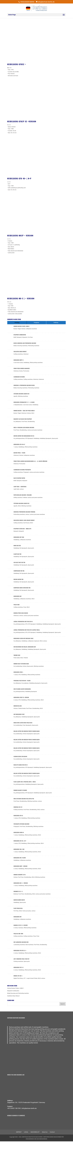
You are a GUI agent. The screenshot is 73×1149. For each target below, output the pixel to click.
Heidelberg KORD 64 (19, 832)
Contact (52, 1132)
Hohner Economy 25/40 (19, 874)
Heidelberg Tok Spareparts (20, 548)
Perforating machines (33, 345)
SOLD (32, 413)
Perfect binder (21, 708)
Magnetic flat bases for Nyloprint (23, 419)
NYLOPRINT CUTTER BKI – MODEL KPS (22, 528)
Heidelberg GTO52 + (16, 64)
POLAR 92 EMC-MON (18, 933)
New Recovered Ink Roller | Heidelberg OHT (25, 647)
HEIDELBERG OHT (17, 917)
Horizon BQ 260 (18, 706)
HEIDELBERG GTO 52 (18, 815)
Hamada (20, 927)
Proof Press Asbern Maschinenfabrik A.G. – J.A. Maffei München (30, 461)
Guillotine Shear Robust (20, 351)
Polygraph (26, 472)
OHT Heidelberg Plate (19, 714)
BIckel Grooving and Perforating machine (25, 343)
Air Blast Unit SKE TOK (19, 562)
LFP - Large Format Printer (30, 978)
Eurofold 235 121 (18, 807)
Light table (16, 489)
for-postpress (25, 683)
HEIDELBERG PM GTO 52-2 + (20, 950)
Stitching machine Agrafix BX (21, 394)
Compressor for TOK (19, 571)
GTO (26, 624)
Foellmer (25, 497)
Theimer (26, 657)
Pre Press (30, 337)
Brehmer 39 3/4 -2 (18, 891)
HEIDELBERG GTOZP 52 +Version (21, 121)
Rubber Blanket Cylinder (20, 790)
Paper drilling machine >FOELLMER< (23, 495)
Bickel (15, 345)
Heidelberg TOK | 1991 (19, 849)
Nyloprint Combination (20, 335)
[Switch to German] (2, 1145)
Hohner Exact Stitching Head (21, 664)
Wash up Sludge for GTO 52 (21, 765)
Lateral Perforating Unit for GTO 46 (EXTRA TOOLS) (27, 630)
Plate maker (17, 657)
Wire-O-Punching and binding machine (24, 427)
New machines (29, 944)
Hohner (23, 328)
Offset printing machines (36, 362)
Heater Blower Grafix (19, 900)
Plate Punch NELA (18, 908)
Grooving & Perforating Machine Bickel (24, 385)
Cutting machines (18, 354)
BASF (15, 337)
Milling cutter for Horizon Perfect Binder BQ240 (27, 748)
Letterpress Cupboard (33, 641)
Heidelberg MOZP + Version (20, 235)
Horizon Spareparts (28, 733)
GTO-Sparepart (29, 438)
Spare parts (55, 438)
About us (44, 1132)
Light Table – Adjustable (20, 486)
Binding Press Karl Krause (21, 613)
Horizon (16, 708)
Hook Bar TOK (17, 545)
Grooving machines (22, 345)
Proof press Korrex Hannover (22, 368)
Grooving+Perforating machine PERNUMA (24, 512)
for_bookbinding (18, 666)
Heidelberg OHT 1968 (19, 537)
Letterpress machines (31, 328)
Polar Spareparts (27, 725)
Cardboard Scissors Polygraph (22, 469)
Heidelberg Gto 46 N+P (19, 444)
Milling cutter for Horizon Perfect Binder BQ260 (27, 731)
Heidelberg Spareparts (45, 438)
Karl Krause (26, 522)
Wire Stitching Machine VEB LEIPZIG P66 (24, 798)
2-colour (16, 700)
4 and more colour (18, 362)
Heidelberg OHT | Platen (20, 858)
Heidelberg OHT (17, 596)
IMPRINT (19, 1132)
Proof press (26, 371)
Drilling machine (18, 497)
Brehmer (16, 894)
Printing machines (18, 961)
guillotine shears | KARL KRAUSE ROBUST (24, 520)
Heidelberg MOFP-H (18, 360)
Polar (24, 607)
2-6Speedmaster (18, 404)
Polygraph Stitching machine (21, 824)
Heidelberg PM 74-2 (18, 967)
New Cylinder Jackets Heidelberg (22, 689)
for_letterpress (17, 421)
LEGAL (26, 1132)
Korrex (21, 371)
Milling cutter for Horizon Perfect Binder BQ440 (27, 773)
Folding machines (18, 809)
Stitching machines (23, 396)
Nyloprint (19, 337)
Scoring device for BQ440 (20, 756)
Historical (25, 354)
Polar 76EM (16, 604)
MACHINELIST (35, 1132)
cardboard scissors (19, 377)
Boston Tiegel (17, 328)
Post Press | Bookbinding (28, 421)
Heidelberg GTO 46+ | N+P (19, 178)
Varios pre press (26, 911)
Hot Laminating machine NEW (21, 942)
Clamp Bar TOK (17, 554)
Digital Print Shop (18, 978)
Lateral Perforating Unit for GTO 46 (23, 621)
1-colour (16, 447)
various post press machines (34, 430)
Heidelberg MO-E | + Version (20, 298)
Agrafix (15, 396)
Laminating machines (19, 944)
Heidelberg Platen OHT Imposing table (23, 638)
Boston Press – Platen (19, 453)
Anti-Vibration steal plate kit (21, 959)
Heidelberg (26, 362)
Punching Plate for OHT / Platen (22, 680)
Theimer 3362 (17, 655)
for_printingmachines (19, 438)
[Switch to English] (2, 1142)
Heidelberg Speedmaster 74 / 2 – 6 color (24, 402)
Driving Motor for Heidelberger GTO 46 (24, 436)
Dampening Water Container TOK (22, 588)
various (22, 489)
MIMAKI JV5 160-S (18, 976)
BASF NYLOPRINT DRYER (19, 478)
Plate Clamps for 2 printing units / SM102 (25, 782)
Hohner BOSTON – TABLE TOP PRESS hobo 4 (24, 410)
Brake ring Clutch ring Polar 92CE (23, 722)
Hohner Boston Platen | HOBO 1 (22, 326)
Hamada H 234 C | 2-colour (21, 925)
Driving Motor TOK (18, 579)
